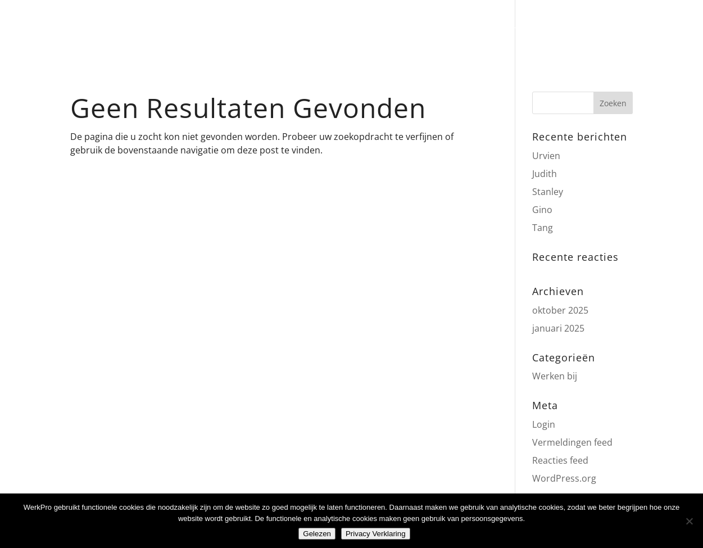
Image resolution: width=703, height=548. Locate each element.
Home (157, 30)
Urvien (546, 156)
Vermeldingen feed (572, 442)
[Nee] (689, 521)
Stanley (547, 191)
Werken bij (554, 376)
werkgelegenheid (436, 30)
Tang (542, 227)
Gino (542, 209)
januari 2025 (558, 328)
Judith (544, 173)
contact (514, 30)
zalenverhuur (343, 30)
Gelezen (317, 533)
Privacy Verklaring (376, 533)
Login (543, 424)
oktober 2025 (560, 310)
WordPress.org (564, 478)
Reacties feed (560, 460)
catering (272, 30)
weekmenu (210, 30)
